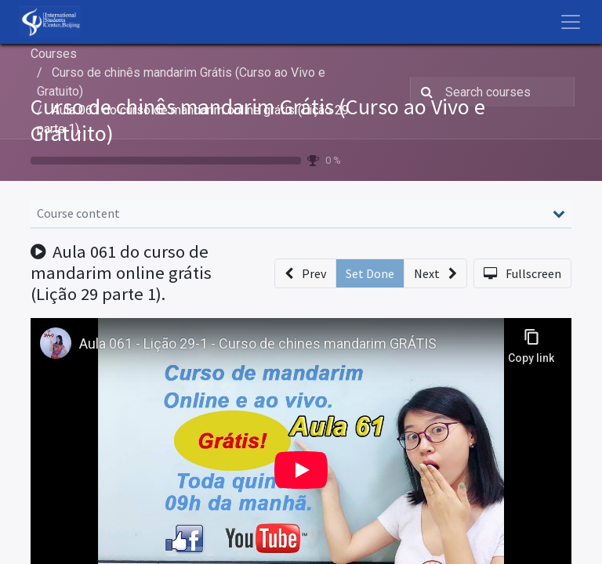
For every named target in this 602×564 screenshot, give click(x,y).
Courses (54, 53)
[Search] (424, 92)
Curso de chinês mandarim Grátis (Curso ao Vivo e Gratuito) (258, 119)
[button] (305, 273)
